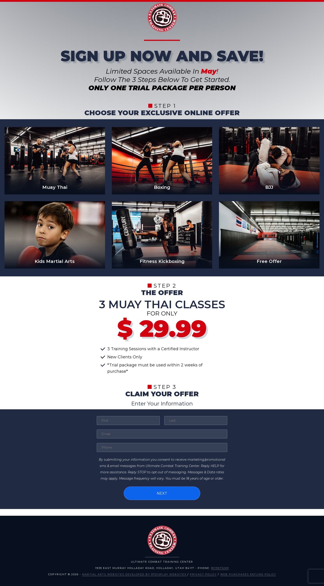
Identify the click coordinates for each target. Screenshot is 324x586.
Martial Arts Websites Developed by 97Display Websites (134, 573)
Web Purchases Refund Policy (248, 573)
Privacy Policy (203, 573)
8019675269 (220, 567)
